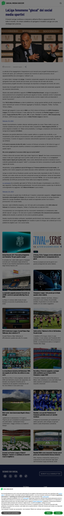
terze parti (26, 498)
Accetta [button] (58, 513)
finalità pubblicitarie (37, 501)
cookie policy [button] (46, 496)
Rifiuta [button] (48, 513)
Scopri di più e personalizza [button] (11, 513)
